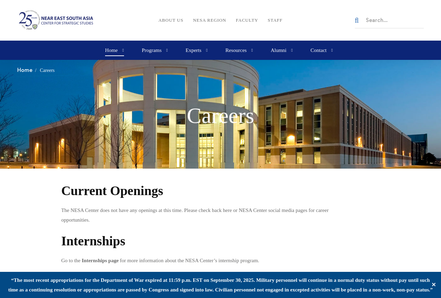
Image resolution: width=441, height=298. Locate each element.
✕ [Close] (433, 285)
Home (24, 70)
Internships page (100, 260)
